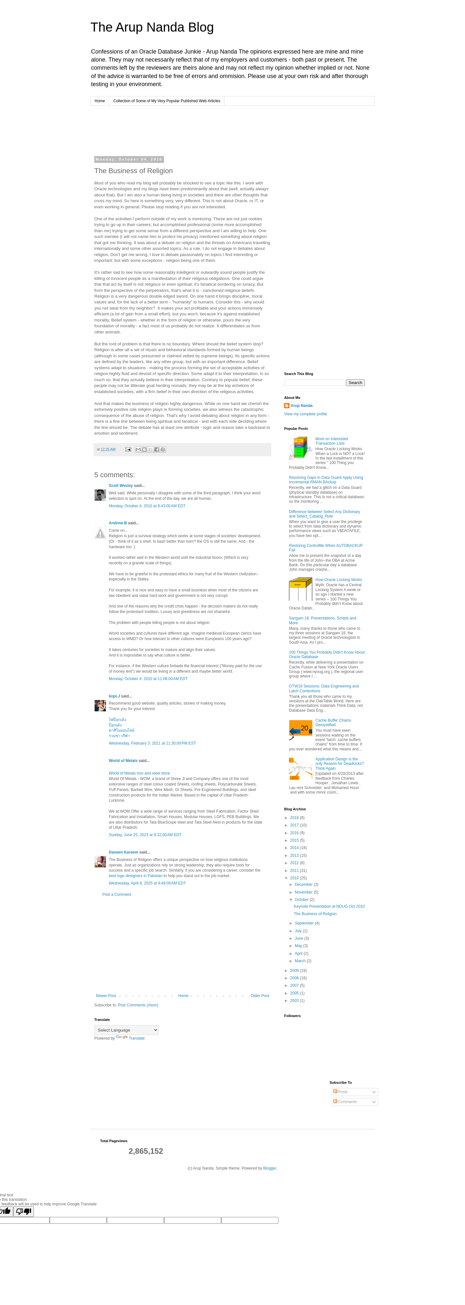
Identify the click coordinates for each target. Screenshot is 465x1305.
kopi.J (114, 696)
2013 (295, 855)
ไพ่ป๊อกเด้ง (117, 719)
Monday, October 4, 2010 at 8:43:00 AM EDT (147, 506)
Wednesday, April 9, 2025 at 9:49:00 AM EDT (147, 883)
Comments (345, 1102)
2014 (295, 847)
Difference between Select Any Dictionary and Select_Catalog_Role (324, 514)
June (299, 938)
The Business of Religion (315, 914)
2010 (295, 878)
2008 (295, 978)
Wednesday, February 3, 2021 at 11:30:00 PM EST (152, 743)
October (302, 899)
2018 (295, 818)
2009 (295, 970)
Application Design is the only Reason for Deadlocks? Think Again (339, 764)
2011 (295, 870)
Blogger (269, 1168)
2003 (295, 1000)
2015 (295, 840)
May (299, 946)
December (304, 884)
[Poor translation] (23, 1211)
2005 (295, 993)
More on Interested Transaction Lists (331, 441)
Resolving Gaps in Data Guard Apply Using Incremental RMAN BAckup (326, 479)
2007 (295, 985)
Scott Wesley (121, 485)
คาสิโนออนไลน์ (121, 730)
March (301, 961)
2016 (295, 833)
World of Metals (123, 760)
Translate (130, 1038)
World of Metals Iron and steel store (139, 773)
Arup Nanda (302, 405)
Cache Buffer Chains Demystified (333, 722)
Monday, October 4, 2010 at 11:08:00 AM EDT (148, 679)
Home (100, 101)
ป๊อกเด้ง (115, 725)
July (299, 931)
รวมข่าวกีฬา (119, 736)
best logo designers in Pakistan (135, 876)
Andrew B (118, 523)
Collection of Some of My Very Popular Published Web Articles (166, 101)
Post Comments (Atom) (138, 1005)
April (299, 953)
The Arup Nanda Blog (152, 27)
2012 (295, 863)
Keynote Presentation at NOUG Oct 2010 (329, 906)
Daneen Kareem (123, 852)
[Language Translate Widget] (126, 1030)
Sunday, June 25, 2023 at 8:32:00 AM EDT (145, 835)
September (305, 923)
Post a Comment (116, 894)
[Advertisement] (217, 129)
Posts (340, 1092)
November (304, 892)
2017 (295, 825)
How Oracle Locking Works (338, 580)
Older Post (260, 996)
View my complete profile (305, 414)
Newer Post (106, 996)
